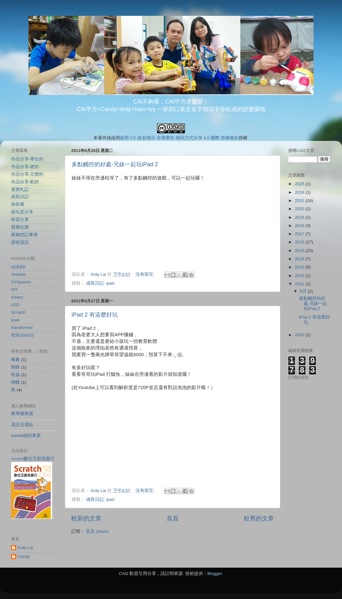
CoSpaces (21, 282)
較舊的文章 (259, 518)
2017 (300, 233)
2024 (300, 192)
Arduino (18, 274)
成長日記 (95, 283)
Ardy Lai (25, 547)
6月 (304, 291)
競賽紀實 (20, 227)
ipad (110, 283)
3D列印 (18, 267)
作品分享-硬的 (25, 166)
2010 (300, 334)
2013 (300, 267)
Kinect (17, 297)
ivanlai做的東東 (26, 435)
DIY (14, 289)
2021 (300, 200)
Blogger (214, 573)
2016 (300, 242)
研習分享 (20, 219)
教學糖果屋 (22, 413)
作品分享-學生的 (27, 159)
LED (15, 304)
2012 (300, 275)
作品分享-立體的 (27, 174)
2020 (300, 208)
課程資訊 (20, 242)
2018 (300, 225)
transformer (22, 327)
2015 (300, 250)
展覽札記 (20, 189)
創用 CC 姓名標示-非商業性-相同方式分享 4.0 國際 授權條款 (179, 138)
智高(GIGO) (22, 335)
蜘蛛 (15, 367)
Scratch (18, 312)
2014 (300, 258)
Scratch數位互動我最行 (33, 458)
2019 (300, 217)
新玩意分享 (22, 212)
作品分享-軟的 (25, 182)
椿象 (15, 359)
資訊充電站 (22, 424)
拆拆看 (17, 204)
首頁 (173, 518)
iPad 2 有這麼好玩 (95, 315)
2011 (300, 283)
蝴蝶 (15, 382)
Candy (23, 556)
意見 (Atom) (97, 531)
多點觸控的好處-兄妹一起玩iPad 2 (115, 164)
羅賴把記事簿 (24, 234)
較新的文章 (86, 518)
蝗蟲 (15, 374)
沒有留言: (146, 274)
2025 (300, 183)
